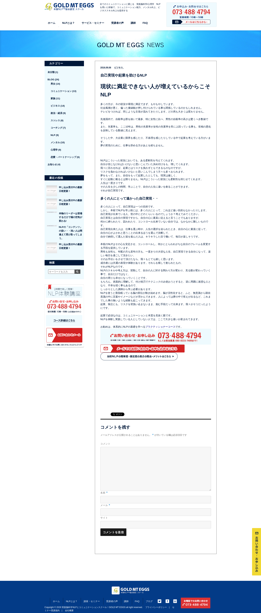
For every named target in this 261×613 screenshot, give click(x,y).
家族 (53, 98)
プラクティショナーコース (160, 326)
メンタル (55, 142)
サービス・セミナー (93, 22)
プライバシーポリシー (156, 607)
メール (105, 505)
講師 (133, 22)
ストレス (55, 120)
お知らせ (52, 164)
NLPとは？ (68, 22)
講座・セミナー (92, 601)
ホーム (51, 22)
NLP (53, 135)
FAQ (145, 22)
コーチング (56, 127)
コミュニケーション (61, 91)
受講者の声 (117, 22)
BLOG (51, 79)
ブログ (149, 601)
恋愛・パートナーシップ (63, 157)
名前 (104, 492)
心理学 (54, 149)
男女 (53, 83)
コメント (105, 443)
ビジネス (118, 68)
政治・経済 (56, 113)
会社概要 (69, 610)
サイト (104, 517)
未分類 (51, 72)
